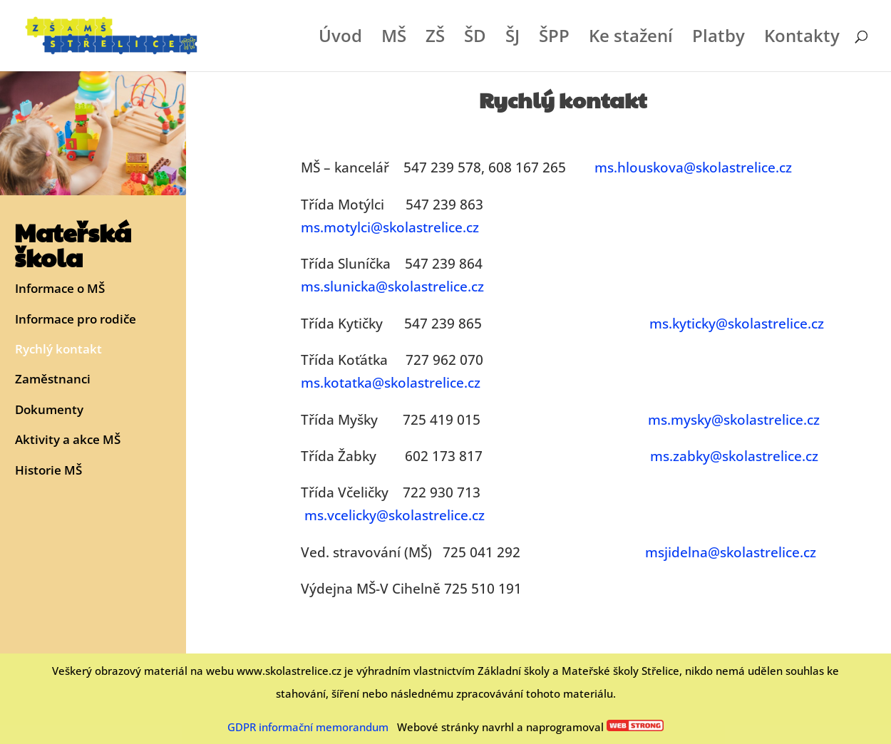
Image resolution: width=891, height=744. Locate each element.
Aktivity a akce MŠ (67, 440)
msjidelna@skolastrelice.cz (730, 552)
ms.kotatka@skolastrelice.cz (390, 382)
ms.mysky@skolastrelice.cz (734, 419)
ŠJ (512, 39)
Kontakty (802, 39)
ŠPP (554, 39)
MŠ (393, 39)
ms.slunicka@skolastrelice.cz (392, 286)
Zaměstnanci (53, 379)
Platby (718, 39)
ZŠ (435, 39)
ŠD (475, 39)
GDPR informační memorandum (307, 727)
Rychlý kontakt (58, 349)
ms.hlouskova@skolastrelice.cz (693, 167)
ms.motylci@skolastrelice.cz (390, 227)
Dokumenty (49, 410)
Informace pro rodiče (75, 319)
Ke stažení (631, 39)
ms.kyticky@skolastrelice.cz (736, 323)
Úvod (340, 39)
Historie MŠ (48, 470)
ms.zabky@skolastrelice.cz (734, 456)
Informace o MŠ (60, 288)
